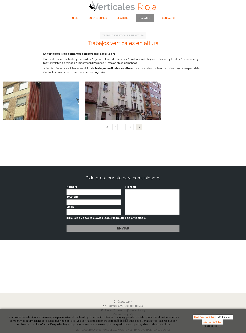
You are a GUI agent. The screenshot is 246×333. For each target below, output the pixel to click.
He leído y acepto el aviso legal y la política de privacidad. (106, 217)
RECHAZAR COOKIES (204, 317)
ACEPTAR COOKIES (212, 322)
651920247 (125, 301)
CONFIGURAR (224, 317)
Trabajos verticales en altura (123, 35)
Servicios (122, 18)
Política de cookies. (212, 326)
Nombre (72, 186)
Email (70, 206)
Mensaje (130, 186)
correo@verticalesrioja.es (125, 305)
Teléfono (73, 196)
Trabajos (145, 18)
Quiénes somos (97, 18)
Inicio (75, 18)
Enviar (123, 228)
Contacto (168, 18)
